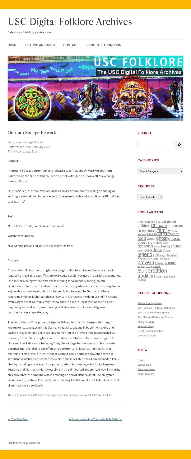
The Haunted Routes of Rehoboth (156, 308)
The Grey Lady (145, 321)
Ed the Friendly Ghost (149, 303)
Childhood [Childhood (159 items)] (169, 221)
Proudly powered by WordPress (24, 443)
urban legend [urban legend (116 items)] (163, 276)
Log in (140, 360)
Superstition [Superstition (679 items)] (152, 270)
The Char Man (18, 419)
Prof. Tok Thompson (103, 45)
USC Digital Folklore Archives (70, 21)
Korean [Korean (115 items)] (167, 250)
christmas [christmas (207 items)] (175, 226)
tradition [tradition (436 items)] (146, 276)
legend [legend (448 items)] (144, 254)
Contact (70, 45)
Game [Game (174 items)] (151, 239)
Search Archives (40, 45)
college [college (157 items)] (142, 230)
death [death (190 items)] (152, 231)
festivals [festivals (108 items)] (141, 234)
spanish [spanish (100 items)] (156, 266)
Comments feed (146, 369)
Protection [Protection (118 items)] (164, 258)
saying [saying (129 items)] (141, 266)
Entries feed (144, 364)
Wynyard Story (145, 326)
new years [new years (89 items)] (153, 259)
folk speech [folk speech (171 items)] (171, 234)
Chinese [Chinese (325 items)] (159, 225)
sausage (73, 395)
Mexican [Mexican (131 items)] (172, 255)
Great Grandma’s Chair (150, 331)
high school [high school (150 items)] (145, 246)
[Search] (179, 144)
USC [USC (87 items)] (173, 277)
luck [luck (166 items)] (156, 255)
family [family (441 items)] (163, 230)
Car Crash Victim (146, 335)
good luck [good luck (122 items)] (162, 242)
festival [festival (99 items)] (174, 231)
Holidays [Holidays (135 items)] (166, 246)
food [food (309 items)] (141, 238)
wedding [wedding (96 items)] (141, 280)
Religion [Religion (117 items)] (159, 263)
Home (12, 45)
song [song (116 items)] (149, 266)
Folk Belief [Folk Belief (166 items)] (154, 234)
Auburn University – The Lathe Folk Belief (95, 419)
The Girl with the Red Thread (153, 312)
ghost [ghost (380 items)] (162, 238)
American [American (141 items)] (143, 221)
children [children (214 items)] (143, 226)
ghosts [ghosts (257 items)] (174, 238)
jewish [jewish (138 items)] (148, 250)
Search (144, 133)
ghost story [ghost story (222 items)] (146, 242)
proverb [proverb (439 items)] (145, 262)
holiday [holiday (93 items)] (157, 246)
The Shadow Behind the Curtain (155, 317)
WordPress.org (145, 373)
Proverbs (40, 395)
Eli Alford (106, 395)
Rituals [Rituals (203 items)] (170, 263)
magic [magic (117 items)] (162, 255)
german (63, 395)
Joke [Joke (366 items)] (157, 249)
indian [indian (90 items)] (140, 250)
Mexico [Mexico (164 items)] (142, 258)
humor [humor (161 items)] (177, 246)
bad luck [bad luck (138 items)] (156, 221)
